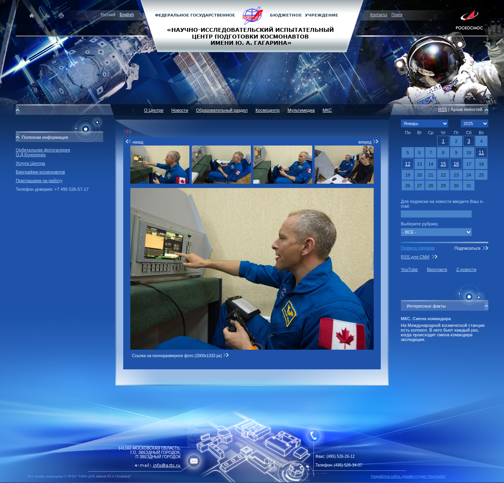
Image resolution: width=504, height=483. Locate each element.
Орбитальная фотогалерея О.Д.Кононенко (43, 152)
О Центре (153, 110)
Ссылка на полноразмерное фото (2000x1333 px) (180, 356)
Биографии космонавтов (40, 172)
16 (456, 164)
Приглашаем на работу (39, 180)
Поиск (396, 15)
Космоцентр (268, 110)
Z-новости (466, 269)
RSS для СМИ (415, 256)
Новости (179, 110)
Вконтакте (437, 269)
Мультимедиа (301, 110)
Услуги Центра (30, 163)
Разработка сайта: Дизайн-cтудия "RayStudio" (408, 476)
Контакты (378, 15)
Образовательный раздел (222, 110)
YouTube (409, 269)
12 (407, 164)
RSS (442, 109)
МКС (327, 110)
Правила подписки (418, 248)
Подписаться (467, 248)
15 (443, 164)
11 (481, 152)
